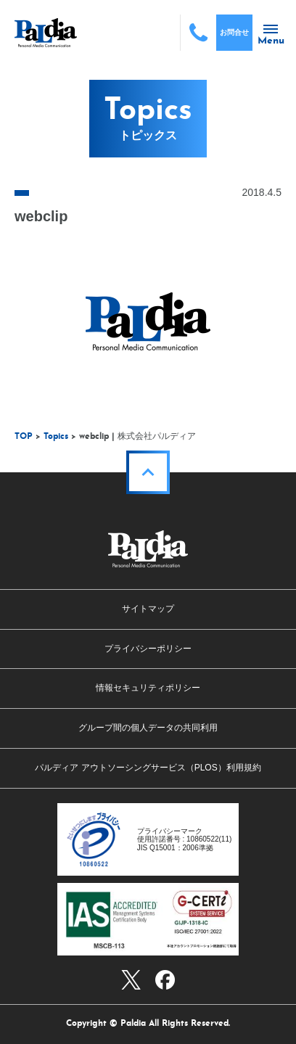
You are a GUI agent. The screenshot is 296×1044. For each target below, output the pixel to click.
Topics (56, 436)
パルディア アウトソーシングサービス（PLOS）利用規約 (147, 768)
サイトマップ (148, 609)
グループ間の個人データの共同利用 (148, 728)
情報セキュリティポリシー (148, 688)
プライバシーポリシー (148, 649)
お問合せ (234, 32)
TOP (24, 436)
